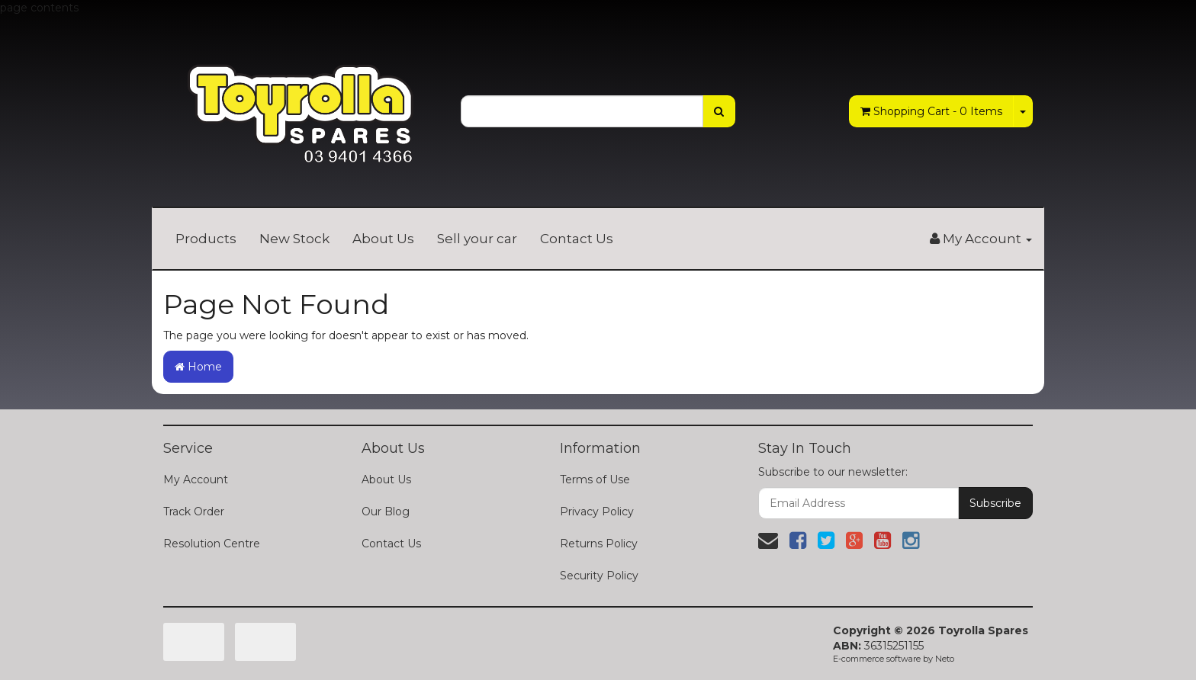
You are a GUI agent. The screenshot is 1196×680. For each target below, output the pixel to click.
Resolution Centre (211, 543)
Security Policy (599, 575)
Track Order (193, 511)
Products (205, 238)
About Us (383, 238)
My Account (195, 479)
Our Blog (386, 511)
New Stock (294, 238)
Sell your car (477, 238)
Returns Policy (599, 543)
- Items (931, 111)
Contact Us (576, 238)
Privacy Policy (597, 511)
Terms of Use (595, 479)
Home (198, 367)
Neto (944, 658)
